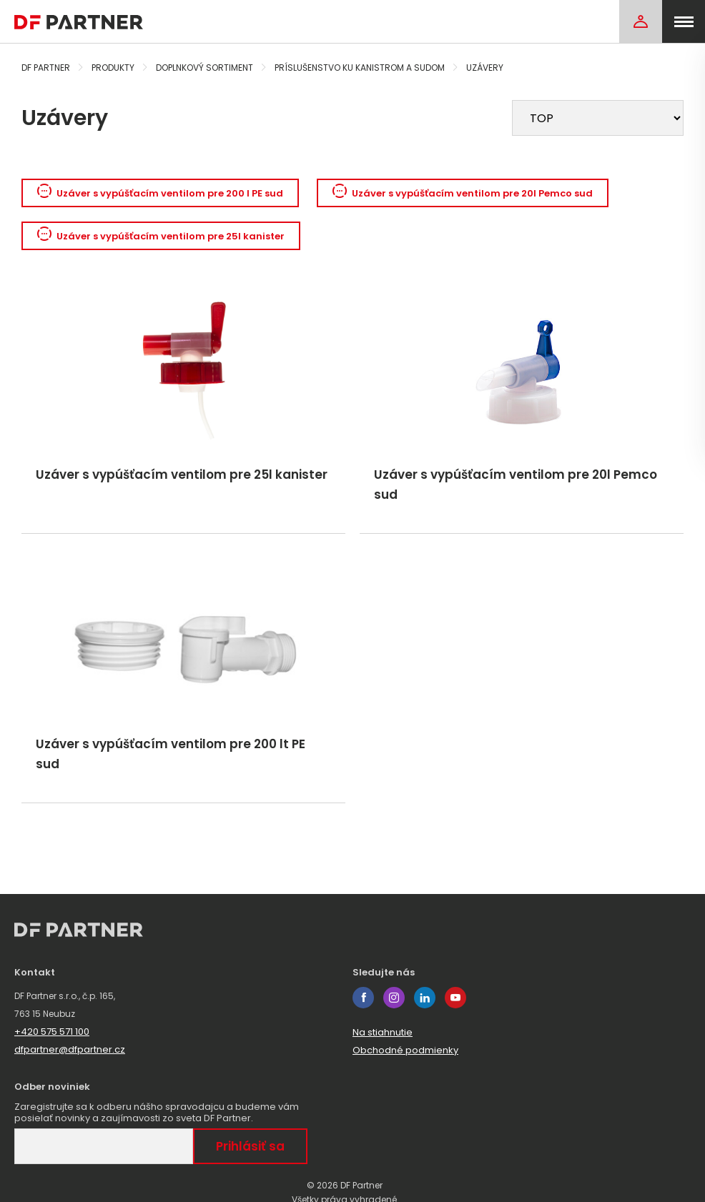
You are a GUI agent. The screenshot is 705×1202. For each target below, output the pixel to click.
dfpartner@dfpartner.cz (69, 1049)
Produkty (113, 67)
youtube (455, 997)
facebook (363, 997)
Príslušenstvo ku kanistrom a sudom (360, 67)
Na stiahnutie (382, 1032)
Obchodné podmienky (405, 1050)
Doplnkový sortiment (204, 67)
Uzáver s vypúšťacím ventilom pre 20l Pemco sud (462, 193)
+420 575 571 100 (51, 1031)
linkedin (424, 997)
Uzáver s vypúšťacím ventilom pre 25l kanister (161, 236)
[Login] (640, 21)
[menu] (683, 21)
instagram (394, 997)
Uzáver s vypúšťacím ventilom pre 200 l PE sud (160, 193)
